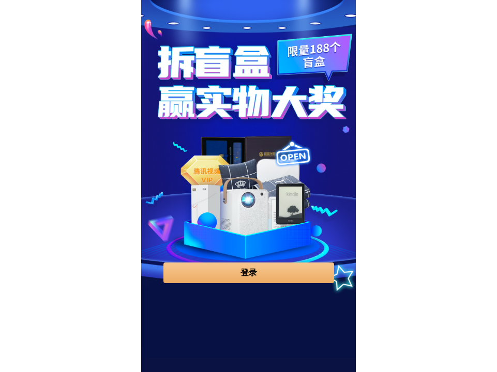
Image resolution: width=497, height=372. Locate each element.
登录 (248, 272)
